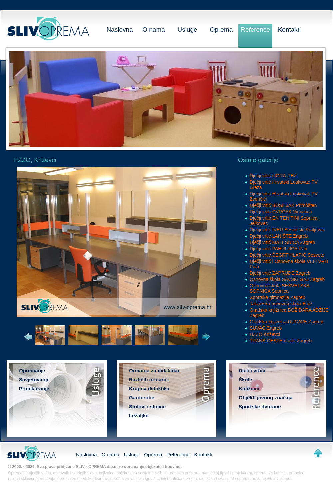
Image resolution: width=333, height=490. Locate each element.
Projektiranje (34, 388)
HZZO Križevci (265, 334)
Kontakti (289, 29)
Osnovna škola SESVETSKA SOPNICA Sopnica (279, 288)
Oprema (221, 29)
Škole (245, 379)
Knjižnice (250, 388)
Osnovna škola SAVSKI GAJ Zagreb (287, 279)
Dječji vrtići (252, 370)
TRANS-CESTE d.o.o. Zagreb (281, 340)
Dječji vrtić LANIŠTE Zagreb (279, 236)
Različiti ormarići (149, 379)
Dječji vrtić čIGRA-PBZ (273, 175)
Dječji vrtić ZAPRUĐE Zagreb (280, 273)
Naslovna (119, 29)
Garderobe (141, 397)
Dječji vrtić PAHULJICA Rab (278, 248)
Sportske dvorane (260, 406)
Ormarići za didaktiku (154, 370)
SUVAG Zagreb (266, 328)
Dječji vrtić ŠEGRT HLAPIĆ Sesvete (287, 255)
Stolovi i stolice (147, 406)
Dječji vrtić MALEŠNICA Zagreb (282, 242)
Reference (255, 29)
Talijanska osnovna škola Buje (281, 303)
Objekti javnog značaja (266, 397)
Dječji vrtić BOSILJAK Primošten (283, 205)
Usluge (187, 29)
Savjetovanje (34, 379)
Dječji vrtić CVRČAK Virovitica (281, 211)
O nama (153, 29)
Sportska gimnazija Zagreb (277, 297)
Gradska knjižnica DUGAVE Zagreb (286, 321)
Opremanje (32, 370)
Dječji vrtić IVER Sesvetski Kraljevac (287, 229)
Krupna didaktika (149, 388)
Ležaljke (138, 415)
